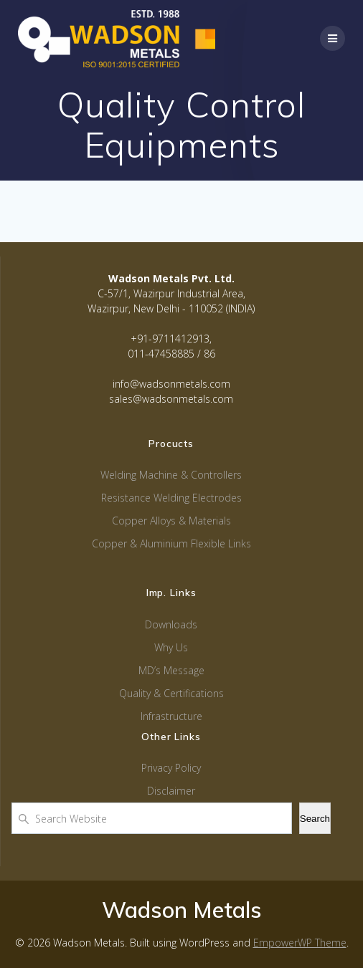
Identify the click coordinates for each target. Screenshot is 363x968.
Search (315, 818)
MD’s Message (171, 670)
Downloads (171, 624)
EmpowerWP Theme (299, 942)
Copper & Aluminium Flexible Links (171, 543)
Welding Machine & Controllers (171, 474)
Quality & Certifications (171, 693)
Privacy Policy (171, 768)
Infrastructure (171, 716)
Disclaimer (171, 790)
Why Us (171, 647)
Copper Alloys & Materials (171, 520)
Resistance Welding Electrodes (171, 497)
